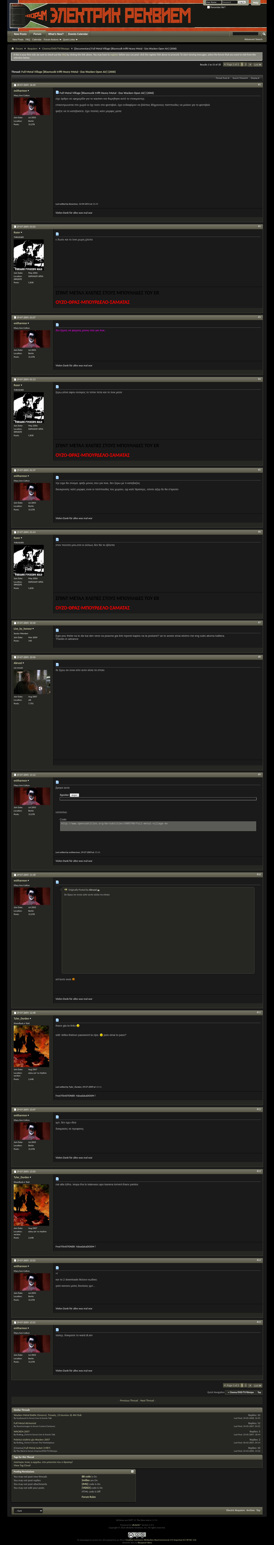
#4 (259, 379)
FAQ (28, 39)
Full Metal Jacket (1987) (37, 1447)
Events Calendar (78, 34)
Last (258, 64)
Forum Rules (89, 1496)
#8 (259, 656)
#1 (259, 84)
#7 (259, 622)
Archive (251, 1510)
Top (259, 1392)
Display (254, 78)
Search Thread (239, 78)
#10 (259, 874)
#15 (259, 1322)
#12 (259, 1109)
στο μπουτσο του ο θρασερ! (57, 1462)
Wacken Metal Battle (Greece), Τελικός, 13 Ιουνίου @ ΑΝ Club (48, 1415)
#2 (259, 226)
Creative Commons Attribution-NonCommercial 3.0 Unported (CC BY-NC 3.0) (161, 1540)
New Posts (20, 34)
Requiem (32, 48)
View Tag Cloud (22, 1465)
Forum (37, 34)
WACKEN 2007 (22, 1431)
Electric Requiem (235, 1510)
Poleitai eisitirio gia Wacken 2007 (32, 1439)
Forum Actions (51, 39)
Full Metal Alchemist (25, 1423)
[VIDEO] (86, 1487)
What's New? (56, 34)
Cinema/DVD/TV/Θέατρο (56, 48)
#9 (259, 774)
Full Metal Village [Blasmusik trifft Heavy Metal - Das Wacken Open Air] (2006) (68, 72)
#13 (259, 1171)
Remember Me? (216, 7)
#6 (259, 531)
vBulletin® (136, 1525)
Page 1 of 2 (233, 64)
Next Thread (147, 1400)
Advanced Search (253, 39)
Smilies (86, 1480)
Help (255, 2)
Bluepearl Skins (145, 1542)
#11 (259, 1012)
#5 (259, 469)
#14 (259, 1260)
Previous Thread (129, 1400)
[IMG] (85, 1484)
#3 (259, 317)
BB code (86, 1476)
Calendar (37, 39)
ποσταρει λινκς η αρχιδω (27, 1462)
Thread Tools (222, 78)
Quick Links (69, 39)
